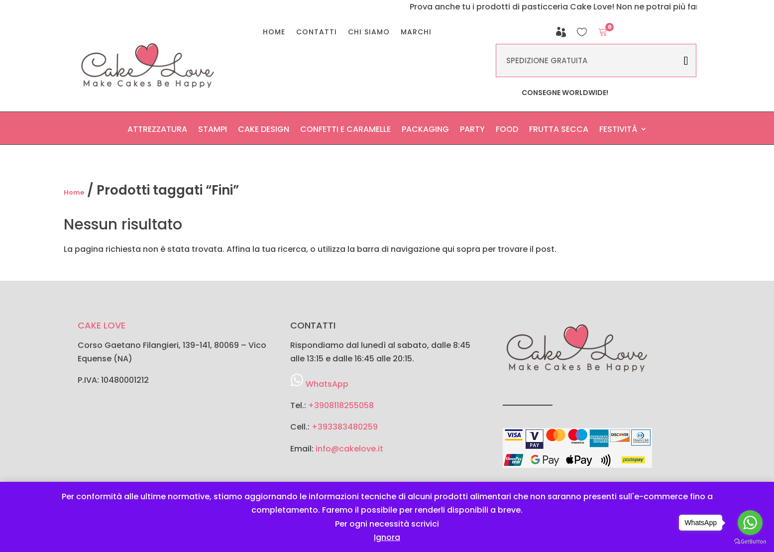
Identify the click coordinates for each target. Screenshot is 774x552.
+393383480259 (345, 427)
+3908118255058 (341, 405)
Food (507, 131)
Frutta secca (558, 131)
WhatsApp (327, 384)
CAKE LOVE (101, 325)
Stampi (212, 131)
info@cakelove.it (349, 448)
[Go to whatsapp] (750, 522)
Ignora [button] (387, 537)
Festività (618, 131)
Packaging (425, 131)
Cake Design (263, 131)
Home (274, 32)
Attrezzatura (157, 131)
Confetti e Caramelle (345, 131)
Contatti (316, 32)
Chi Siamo (369, 32)
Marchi (416, 32)
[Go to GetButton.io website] (750, 542)
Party (472, 131)
